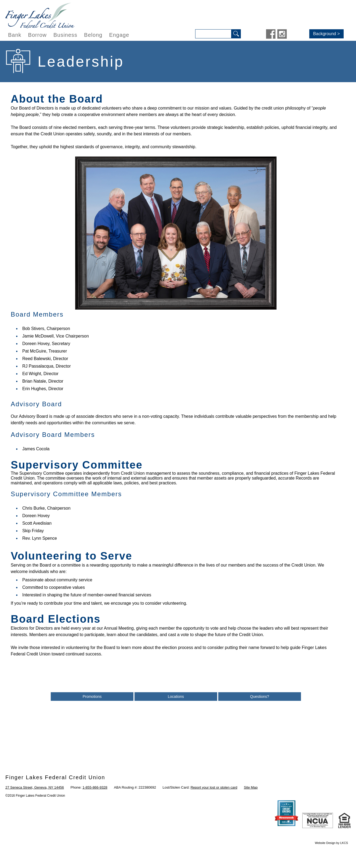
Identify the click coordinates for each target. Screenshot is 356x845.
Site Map (250, 787)
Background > (326, 33)
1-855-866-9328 (94, 787)
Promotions (92, 696)
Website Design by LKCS (331, 842)
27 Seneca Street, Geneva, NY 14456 (34, 787)
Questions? (259, 696)
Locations (176, 696)
